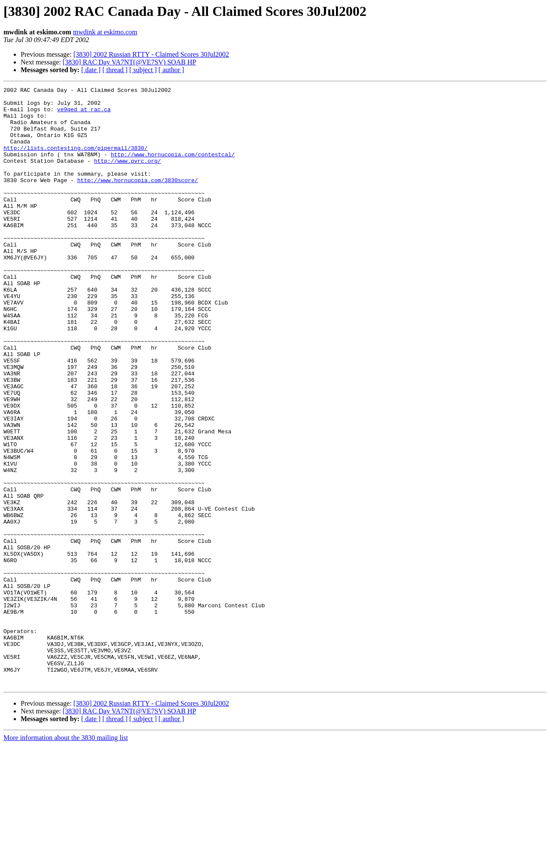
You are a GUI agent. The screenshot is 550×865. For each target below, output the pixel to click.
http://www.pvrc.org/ (127, 176)
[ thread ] (115, 69)
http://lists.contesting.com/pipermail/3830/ (75, 160)
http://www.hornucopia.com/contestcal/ (173, 168)
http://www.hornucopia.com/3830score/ (137, 199)
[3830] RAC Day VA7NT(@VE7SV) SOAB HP (129, 62)
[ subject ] (143, 69)
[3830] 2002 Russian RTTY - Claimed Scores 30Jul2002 (151, 54)
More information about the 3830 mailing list (65, 857)
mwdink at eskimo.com (105, 32)
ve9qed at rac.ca (84, 114)
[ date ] (91, 69)
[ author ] (171, 69)
